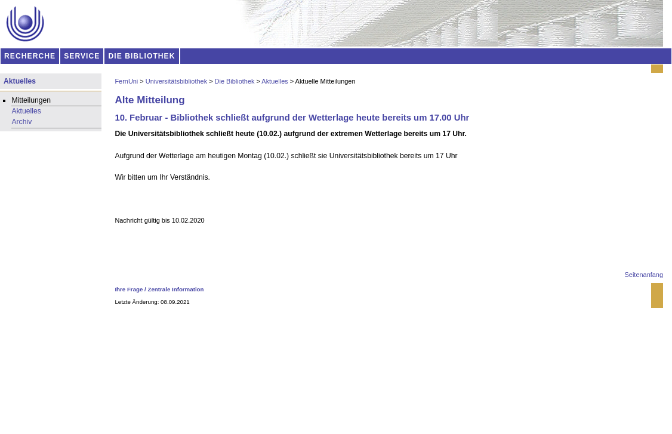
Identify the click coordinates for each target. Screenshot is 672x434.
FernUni (126, 81)
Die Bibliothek (235, 81)
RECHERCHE (30, 56)
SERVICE (82, 56)
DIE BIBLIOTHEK (142, 56)
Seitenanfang (644, 274)
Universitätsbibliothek (176, 81)
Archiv (21, 122)
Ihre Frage (129, 289)
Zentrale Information (176, 289)
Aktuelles (274, 81)
